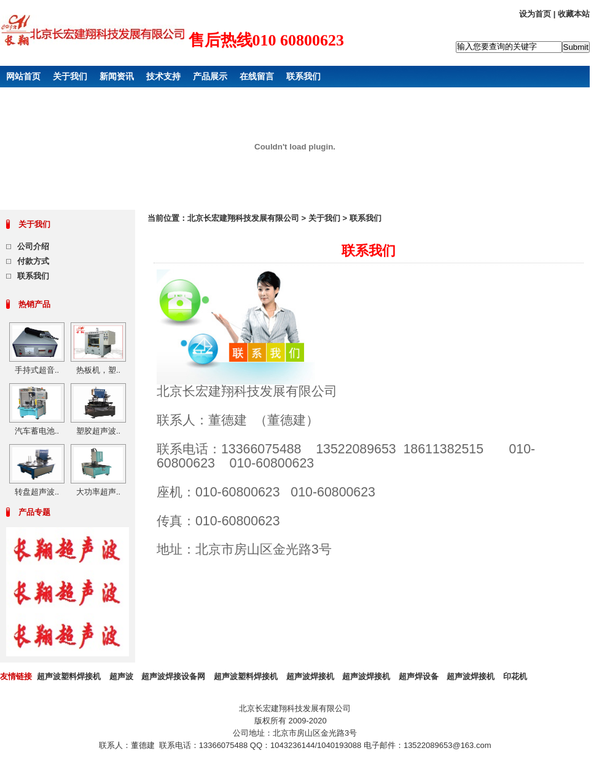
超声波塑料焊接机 (69, 676)
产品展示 (210, 76)
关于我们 (70, 76)
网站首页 (23, 76)
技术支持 (163, 76)
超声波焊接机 (310, 676)
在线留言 (257, 76)
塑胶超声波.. (98, 431)
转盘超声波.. (37, 491)
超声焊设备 (419, 676)
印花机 (515, 676)
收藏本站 (574, 13)
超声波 (121, 676)
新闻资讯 (117, 76)
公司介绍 (33, 246)
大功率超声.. (98, 491)
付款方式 (33, 261)
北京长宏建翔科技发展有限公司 (243, 218)
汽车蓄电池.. (37, 431)
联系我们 (303, 76)
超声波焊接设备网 (173, 676)
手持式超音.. (37, 370)
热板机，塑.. (98, 370)
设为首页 (535, 13)
